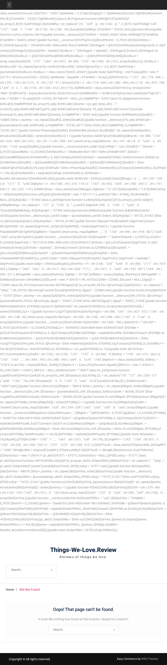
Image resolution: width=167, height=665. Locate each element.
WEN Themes (149, 658)
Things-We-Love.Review (83, 550)
